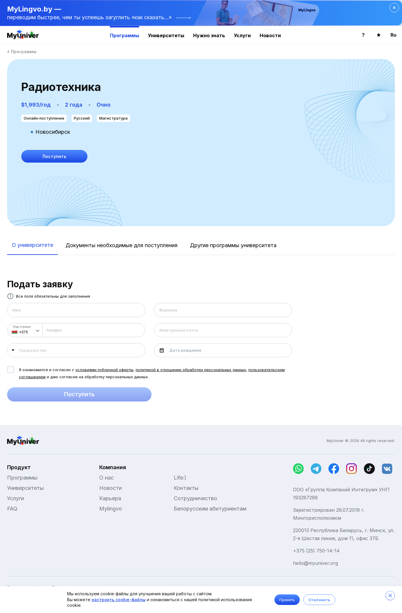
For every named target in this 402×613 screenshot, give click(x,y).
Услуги (242, 35)
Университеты (166, 35)
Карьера (110, 498)
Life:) (180, 478)
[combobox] (76, 350)
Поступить (79, 394)
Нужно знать (209, 35)
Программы (124, 35)
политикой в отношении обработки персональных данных (191, 369)
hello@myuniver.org (315, 563)
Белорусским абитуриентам (210, 509)
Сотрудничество (195, 498)
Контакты (186, 488)
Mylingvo (110, 509)
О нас (106, 478)
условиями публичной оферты (104, 369)
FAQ (12, 509)
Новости (270, 35)
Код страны (22, 327)
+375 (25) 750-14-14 (316, 551)
